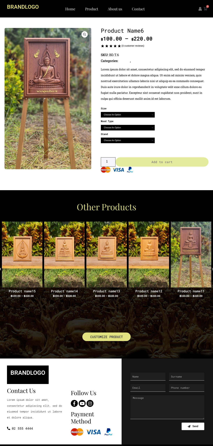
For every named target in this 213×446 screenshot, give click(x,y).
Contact (138, 8)
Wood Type (107, 121)
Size (103, 108)
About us (115, 8)
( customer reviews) (132, 45)
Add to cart (162, 163)
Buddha (125, 61)
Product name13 (106, 292)
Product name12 (148, 292)
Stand (104, 134)
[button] (84, 35)
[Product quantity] (108, 163)
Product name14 (64, 292)
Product (91, 8)
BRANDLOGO (24, 6)
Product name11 (191, 292)
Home (70, 8)
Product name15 (22, 292)
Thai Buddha (142, 61)
